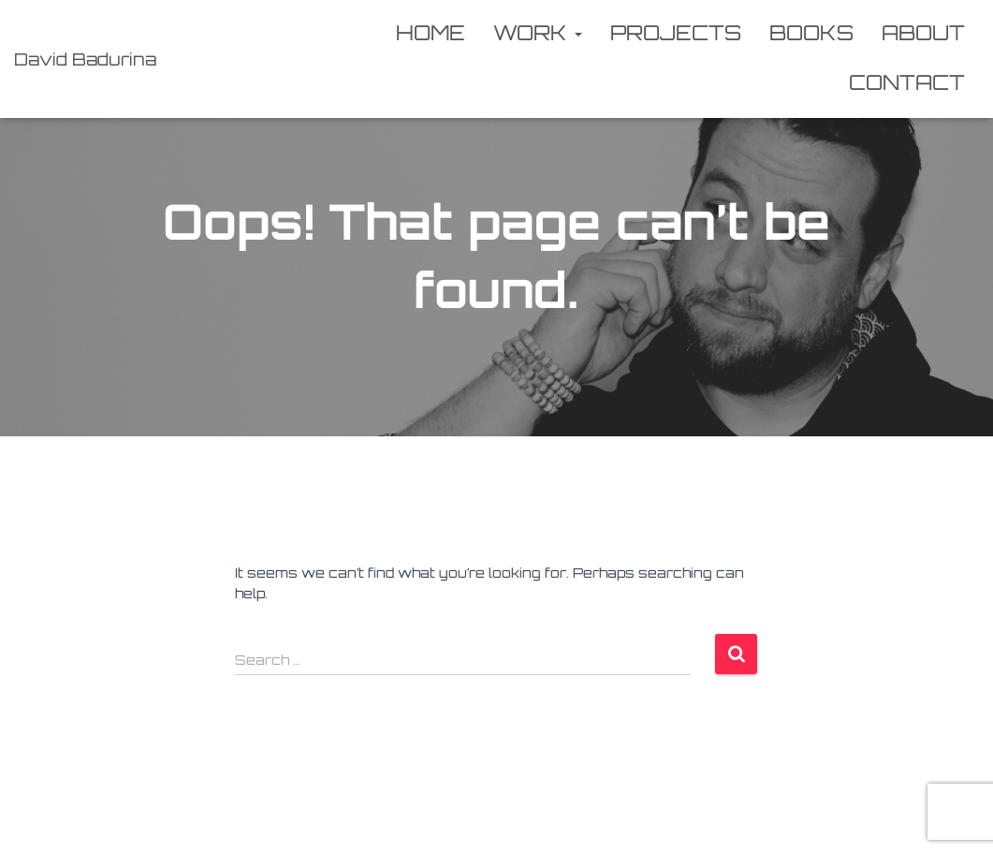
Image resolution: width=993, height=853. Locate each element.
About (923, 32)
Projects (675, 32)
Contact (907, 82)
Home (430, 32)
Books (811, 32)
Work (537, 32)
